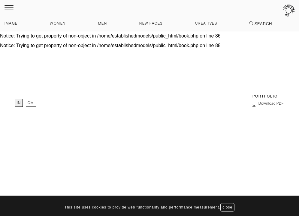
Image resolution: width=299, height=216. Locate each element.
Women (58, 23)
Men (102, 23)
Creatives (206, 23)
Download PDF (268, 104)
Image (11, 23)
